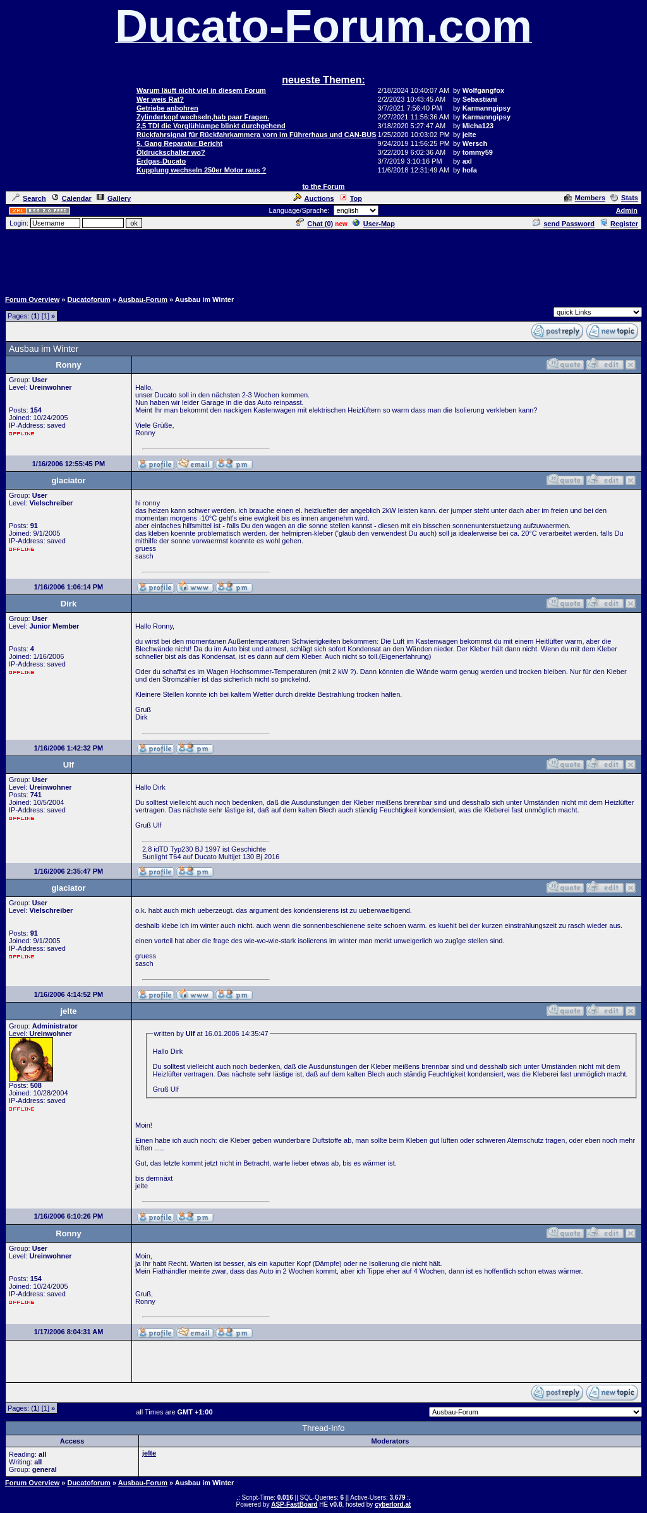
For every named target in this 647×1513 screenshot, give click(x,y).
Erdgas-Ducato (161, 161)
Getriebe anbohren (167, 108)
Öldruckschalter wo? (170, 152)
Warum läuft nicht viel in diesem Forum (201, 90)
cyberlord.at (393, 1504)
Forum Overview (32, 299)
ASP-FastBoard (294, 1504)
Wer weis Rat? (160, 99)
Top (350, 198)
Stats (624, 198)
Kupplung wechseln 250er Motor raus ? (201, 170)
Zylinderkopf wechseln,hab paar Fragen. (202, 117)
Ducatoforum (88, 299)
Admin (627, 210)
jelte (149, 1453)
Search (29, 198)
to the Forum (323, 186)
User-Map (374, 223)
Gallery (114, 198)
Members (584, 198)
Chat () (314, 223)
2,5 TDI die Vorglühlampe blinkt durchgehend (211, 126)
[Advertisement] (323, 259)
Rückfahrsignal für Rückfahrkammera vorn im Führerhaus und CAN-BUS (256, 134)
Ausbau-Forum (142, 299)
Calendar (71, 198)
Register (619, 223)
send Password (564, 223)
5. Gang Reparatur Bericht (179, 143)
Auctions (313, 198)
